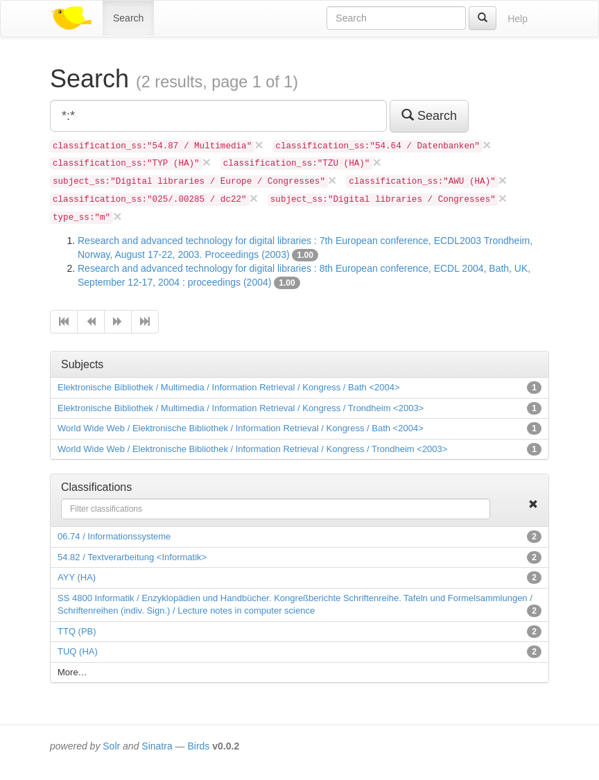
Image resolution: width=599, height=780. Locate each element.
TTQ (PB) (77, 631)
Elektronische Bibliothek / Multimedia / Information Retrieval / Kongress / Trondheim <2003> (241, 408)
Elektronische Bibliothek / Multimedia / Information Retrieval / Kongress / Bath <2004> (229, 387)
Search (128, 18)
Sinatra (156, 746)
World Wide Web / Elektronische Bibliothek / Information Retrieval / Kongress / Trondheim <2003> (252, 449)
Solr (111, 746)
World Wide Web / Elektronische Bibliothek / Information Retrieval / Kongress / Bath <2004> (241, 428)
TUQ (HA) (78, 651)
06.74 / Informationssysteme (114, 536)
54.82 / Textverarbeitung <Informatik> (132, 557)
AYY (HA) (77, 577)
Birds (198, 746)
